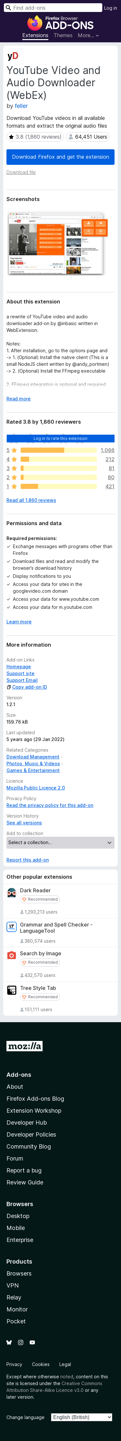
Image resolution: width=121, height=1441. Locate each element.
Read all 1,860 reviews (31, 500)
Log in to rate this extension (61, 438)
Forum (14, 1158)
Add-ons (18, 1074)
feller (21, 105)
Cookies (41, 1364)
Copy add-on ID (26, 687)
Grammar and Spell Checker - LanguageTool (56, 928)
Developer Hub (26, 1122)
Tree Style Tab (38, 988)
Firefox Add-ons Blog (35, 1098)
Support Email (22, 680)
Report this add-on (27, 860)
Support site (20, 673)
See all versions (24, 822)
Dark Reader (35, 890)
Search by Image (40, 953)
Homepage (18, 666)
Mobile (15, 1227)
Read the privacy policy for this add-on (49, 805)
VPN (12, 1285)
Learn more (19, 621)
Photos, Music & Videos (33, 763)
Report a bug (24, 1170)
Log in (110, 8)
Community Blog (28, 1146)
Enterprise (19, 1239)
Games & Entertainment (33, 770)
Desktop (17, 1216)
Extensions (35, 35)
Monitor (17, 1309)
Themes (63, 35)
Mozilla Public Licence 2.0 (35, 787)
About (14, 1086)
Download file (21, 172)
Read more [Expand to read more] (18, 398)
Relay (13, 1297)
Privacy (14, 1364)
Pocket (16, 1321)
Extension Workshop (33, 1110)
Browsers (19, 1273)
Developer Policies (31, 1134)
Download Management (32, 756)
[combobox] (53, 7)
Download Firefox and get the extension (60, 157)
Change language (25, 1417)
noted (66, 1376)
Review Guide (24, 1182)
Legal (65, 1364)
